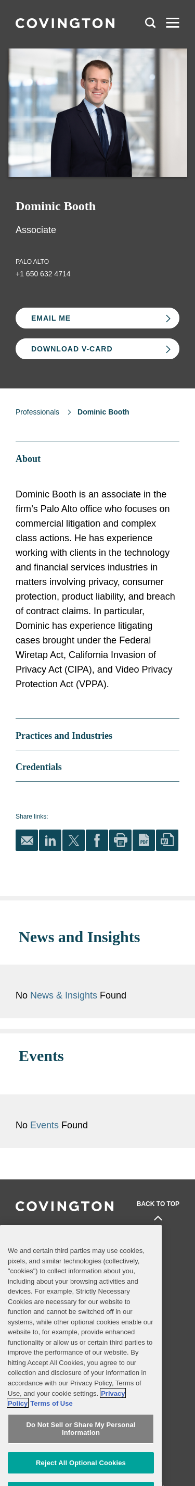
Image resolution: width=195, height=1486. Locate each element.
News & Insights (109, 980)
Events (91, 1095)
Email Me (51, 318)
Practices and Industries (54, 1231)
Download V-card (72, 349)
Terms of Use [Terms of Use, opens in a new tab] (51, 1431)
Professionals (37, 412)
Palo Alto (32, 261)
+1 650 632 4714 (43, 274)
